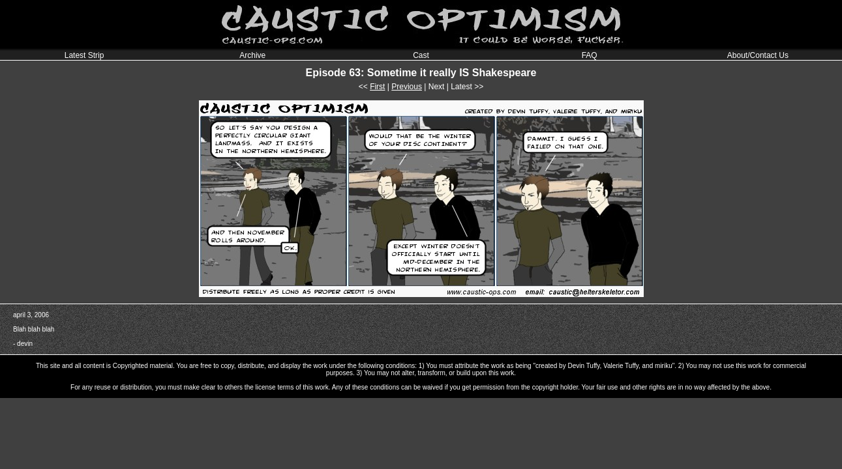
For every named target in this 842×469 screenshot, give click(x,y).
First (377, 86)
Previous (406, 86)
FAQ (589, 55)
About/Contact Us (758, 55)
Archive (252, 55)
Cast (421, 55)
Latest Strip (84, 55)
